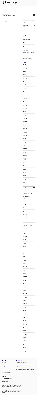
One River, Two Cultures (5, 366)
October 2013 (25, 148)
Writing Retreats (25, 217)
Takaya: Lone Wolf (29, 58)
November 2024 (25, 78)
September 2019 (25, 108)
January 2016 (25, 128)
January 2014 (25, 145)
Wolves (24, 46)
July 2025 (24, 71)
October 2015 (25, 132)
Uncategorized (25, 45)
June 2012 (24, 158)
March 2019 (24, 115)
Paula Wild (12, 2)
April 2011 (24, 178)
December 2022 (25, 259)
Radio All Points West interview (8, 15)
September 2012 (25, 155)
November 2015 (25, 131)
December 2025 (25, 68)
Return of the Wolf (4, 362)
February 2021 (25, 94)
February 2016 (25, 296)
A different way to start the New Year (27, 22)
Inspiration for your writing (26, 39)
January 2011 (24, 182)
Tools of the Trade (25, 43)
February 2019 (25, 286)
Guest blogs (24, 207)
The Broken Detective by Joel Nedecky (28, 21)
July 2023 (24, 85)
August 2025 (24, 239)
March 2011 (24, 179)
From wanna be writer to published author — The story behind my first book (25, 369)
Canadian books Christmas (26, 196)
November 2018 (25, 121)
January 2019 (25, 118)
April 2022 (24, 91)
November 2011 (25, 168)
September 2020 (25, 98)
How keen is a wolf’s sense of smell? (30, 52)
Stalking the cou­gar (4, 20)
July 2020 (24, 269)
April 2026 (24, 64)
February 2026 (25, 65)
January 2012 (25, 165)
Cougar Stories (25, 36)
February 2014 (25, 313)
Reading (24, 42)
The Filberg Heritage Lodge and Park (6, 372)
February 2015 (25, 135)
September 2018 (25, 122)
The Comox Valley (4, 365)
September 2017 (25, 293)
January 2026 (25, 67)
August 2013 (24, 320)
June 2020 (24, 101)
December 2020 (25, 266)
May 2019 (24, 112)
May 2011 (24, 176)
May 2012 (24, 159)
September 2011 (25, 340)
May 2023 (24, 256)
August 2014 (24, 138)
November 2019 (25, 105)
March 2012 (24, 162)
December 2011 (25, 166)
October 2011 (25, 169)
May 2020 (24, 102)
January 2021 (25, 95)
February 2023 (25, 88)
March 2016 (24, 125)
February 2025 (25, 75)
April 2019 (24, 114)
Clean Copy (24, 35)
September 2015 (25, 303)
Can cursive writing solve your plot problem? (28, 19)
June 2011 (24, 175)
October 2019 (25, 276)
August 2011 (24, 172)
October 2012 (25, 323)
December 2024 (25, 77)
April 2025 (24, 74)
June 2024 (24, 81)
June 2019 (24, 111)
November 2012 (25, 152)
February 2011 (25, 350)
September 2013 (25, 149)
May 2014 (24, 141)
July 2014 (24, 139)
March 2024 (24, 84)
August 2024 (24, 249)
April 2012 (24, 330)
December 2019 (25, 104)
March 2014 (24, 142)
